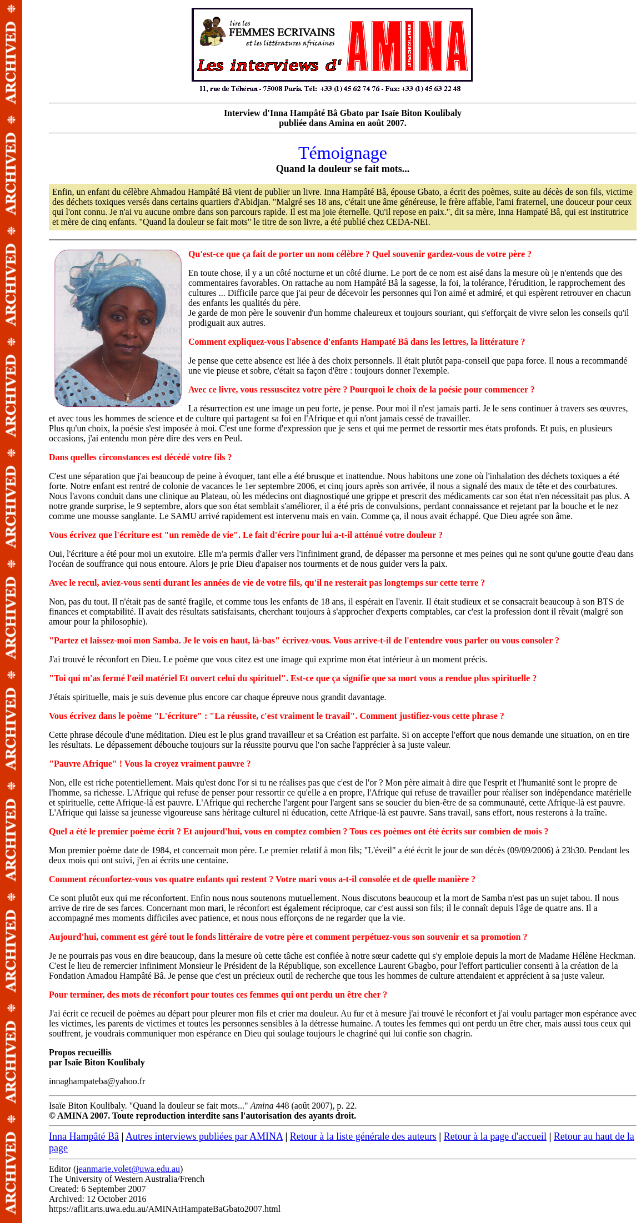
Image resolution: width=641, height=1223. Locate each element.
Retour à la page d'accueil (495, 1136)
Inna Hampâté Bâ (84, 1136)
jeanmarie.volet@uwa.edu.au (128, 1169)
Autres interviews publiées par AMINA (204, 1136)
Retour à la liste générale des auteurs (363, 1136)
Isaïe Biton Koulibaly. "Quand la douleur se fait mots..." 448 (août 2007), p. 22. (343, 614)
